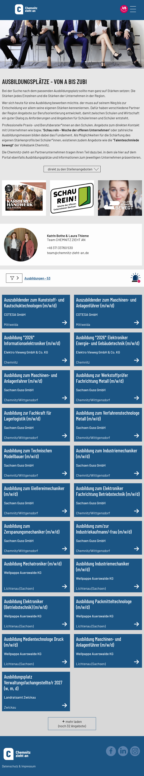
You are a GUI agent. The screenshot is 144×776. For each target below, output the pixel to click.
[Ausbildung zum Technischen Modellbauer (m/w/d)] (36, 462)
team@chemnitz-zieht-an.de (68, 253)
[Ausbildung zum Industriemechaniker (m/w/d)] (108, 462)
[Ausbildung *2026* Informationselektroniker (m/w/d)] (36, 349)
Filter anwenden (14, 278)
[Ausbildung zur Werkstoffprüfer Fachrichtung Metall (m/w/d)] (108, 387)
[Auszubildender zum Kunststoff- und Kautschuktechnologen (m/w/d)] (36, 311)
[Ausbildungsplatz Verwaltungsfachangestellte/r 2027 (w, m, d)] (36, 691)
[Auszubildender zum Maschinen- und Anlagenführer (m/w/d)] (108, 311)
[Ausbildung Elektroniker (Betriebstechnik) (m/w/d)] (36, 613)
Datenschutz (10, 766)
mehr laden (74, 721)
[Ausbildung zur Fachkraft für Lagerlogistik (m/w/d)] (36, 425)
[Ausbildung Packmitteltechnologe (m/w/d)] (108, 613)
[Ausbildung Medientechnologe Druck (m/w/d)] (36, 651)
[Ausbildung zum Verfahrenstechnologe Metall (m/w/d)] (108, 425)
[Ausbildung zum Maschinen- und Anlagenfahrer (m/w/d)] (36, 387)
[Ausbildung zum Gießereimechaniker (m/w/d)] (36, 500)
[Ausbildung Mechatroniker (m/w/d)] (36, 575)
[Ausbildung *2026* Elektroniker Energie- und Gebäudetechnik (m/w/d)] (108, 349)
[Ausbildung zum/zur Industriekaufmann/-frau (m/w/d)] (108, 538)
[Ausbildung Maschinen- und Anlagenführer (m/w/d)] (108, 651)
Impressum (28, 766)
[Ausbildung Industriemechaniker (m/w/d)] (108, 575)
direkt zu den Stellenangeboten (70, 169)
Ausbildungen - (35, 278)
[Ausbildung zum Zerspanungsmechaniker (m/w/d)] (36, 538)
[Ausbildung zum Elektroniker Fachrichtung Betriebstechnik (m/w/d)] (108, 500)
